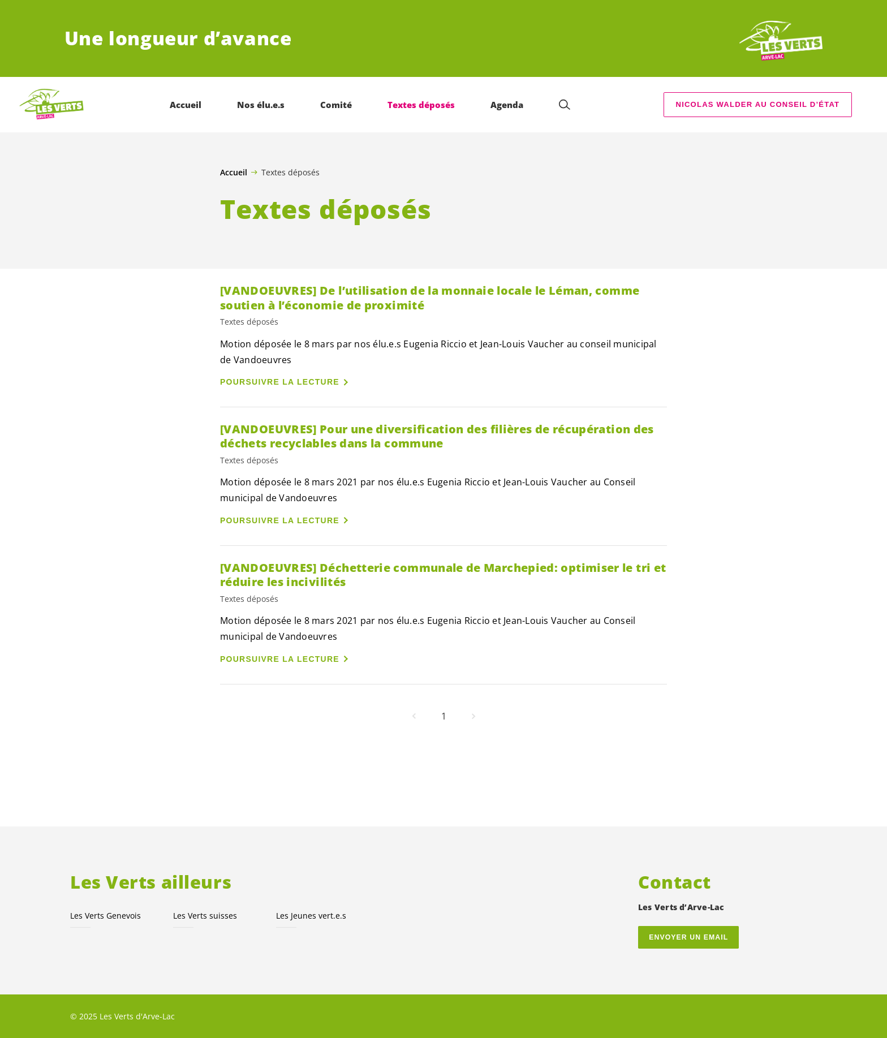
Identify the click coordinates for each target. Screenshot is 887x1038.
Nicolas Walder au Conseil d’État (758, 104)
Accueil (233, 172)
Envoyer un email (688, 937)
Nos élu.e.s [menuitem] (261, 104)
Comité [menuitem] (336, 104)
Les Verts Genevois (105, 915)
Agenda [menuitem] (506, 104)
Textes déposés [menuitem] (421, 104)
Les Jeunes (311, 915)
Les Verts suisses (205, 915)
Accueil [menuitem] (185, 104)
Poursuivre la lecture (279, 381)
